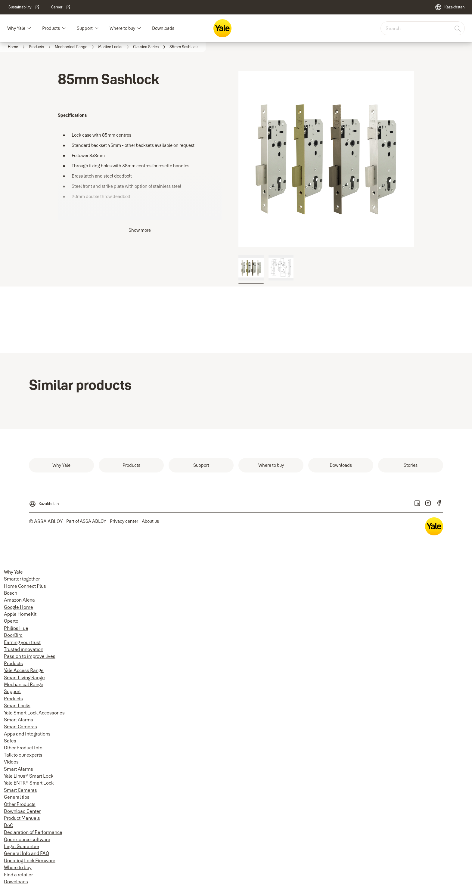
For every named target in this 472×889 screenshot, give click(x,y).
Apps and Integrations (27, 734)
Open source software (27, 839)
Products (51, 28)
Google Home (18, 607)
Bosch (10, 593)
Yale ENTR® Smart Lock (29, 783)
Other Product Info (23, 748)
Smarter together (22, 579)
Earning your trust (22, 642)
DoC (8, 825)
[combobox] (422, 28)
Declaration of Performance (33, 832)
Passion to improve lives (29, 656)
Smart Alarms (18, 720)
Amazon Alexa (19, 600)
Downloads (163, 28)
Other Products (20, 804)
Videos (11, 762)
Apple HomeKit (20, 614)
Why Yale (16, 28)
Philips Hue (16, 628)
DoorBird (13, 635)
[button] (29, 28)
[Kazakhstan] (450, 7)
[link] (24, 7)
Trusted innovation (23, 649)
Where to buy (122, 28)
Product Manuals (22, 818)
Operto (11, 621)
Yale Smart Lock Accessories (34, 713)
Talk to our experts (23, 755)
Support (85, 28)
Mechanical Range (23, 684)
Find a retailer (18, 875)
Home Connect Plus (25, 586)
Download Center (22, 811)
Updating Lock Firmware (29, 860)
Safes (10, 741)
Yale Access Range (24, 670)
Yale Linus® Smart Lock (28, 776)
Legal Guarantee (21, 846)
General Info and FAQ (26, 853)
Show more (140, 230)
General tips (17, 797)
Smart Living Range (24, 677)
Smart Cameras (20, 726)
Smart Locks (17, 705)
